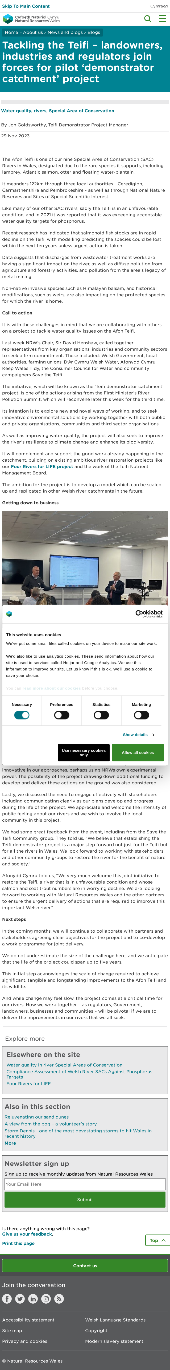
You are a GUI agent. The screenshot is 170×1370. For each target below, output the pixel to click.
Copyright (96, 1330)
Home (11, 32)
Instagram (46, 1299)
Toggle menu (162, 18)
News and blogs (65, 32)
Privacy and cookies (24, 1341)
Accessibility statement (28, 1320)
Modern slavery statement (114, 1341)
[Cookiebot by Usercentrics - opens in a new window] (148, 614)
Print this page (18, 1243)
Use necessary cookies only (84, 752)
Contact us (85, 1265)
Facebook (7, 1299)
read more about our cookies (52, 688)
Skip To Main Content (26, 6)
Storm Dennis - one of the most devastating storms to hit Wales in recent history (78, 1133)
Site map (12, 1330)
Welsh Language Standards (115, 1320)
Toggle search (147, 18)
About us (33, 32)
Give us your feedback (27, 1233)
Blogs (94, 32)
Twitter (20, 1299)
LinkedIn (33, 1299)
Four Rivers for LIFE (28, 1083)
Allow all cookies (138, 752)
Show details (135, 735)
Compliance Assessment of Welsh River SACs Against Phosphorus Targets (79, 1074)
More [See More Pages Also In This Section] (10, 1142)
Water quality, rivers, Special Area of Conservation (57, 110)
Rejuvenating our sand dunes (37, 1117)
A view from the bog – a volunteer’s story (51, 1124)
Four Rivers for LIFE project (42, 466)
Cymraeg (159, 6)
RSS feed (59, 1299)
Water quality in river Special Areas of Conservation (64, 1065)
